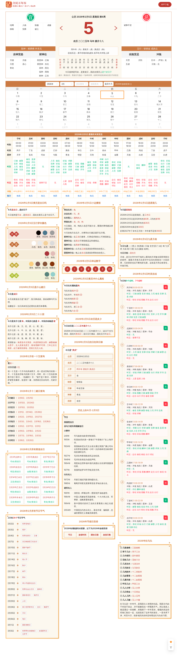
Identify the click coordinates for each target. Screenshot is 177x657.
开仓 (107, 174)
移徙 (21, 163)
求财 (16, 172)
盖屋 (33, 159)
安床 (16, 163)
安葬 (16, 169)
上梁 (65, 181)
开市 (28, 168)
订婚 (16, 161)
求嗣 (52, 166)
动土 (131, 187)
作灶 (33, 162)
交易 (70, 169)
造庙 (150, 166)
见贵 (21, 169)
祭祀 (114, 162)
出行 (52, 172)
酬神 (33, 168)
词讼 (114, 185)
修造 (21, 166)
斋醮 (82, 163)
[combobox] (80, 84)
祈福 (58, 163)
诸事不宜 (43, 182)
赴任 (58, 169)
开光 (21, 182)
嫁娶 (21, 161)
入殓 (65, 184)
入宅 (16, 166)
